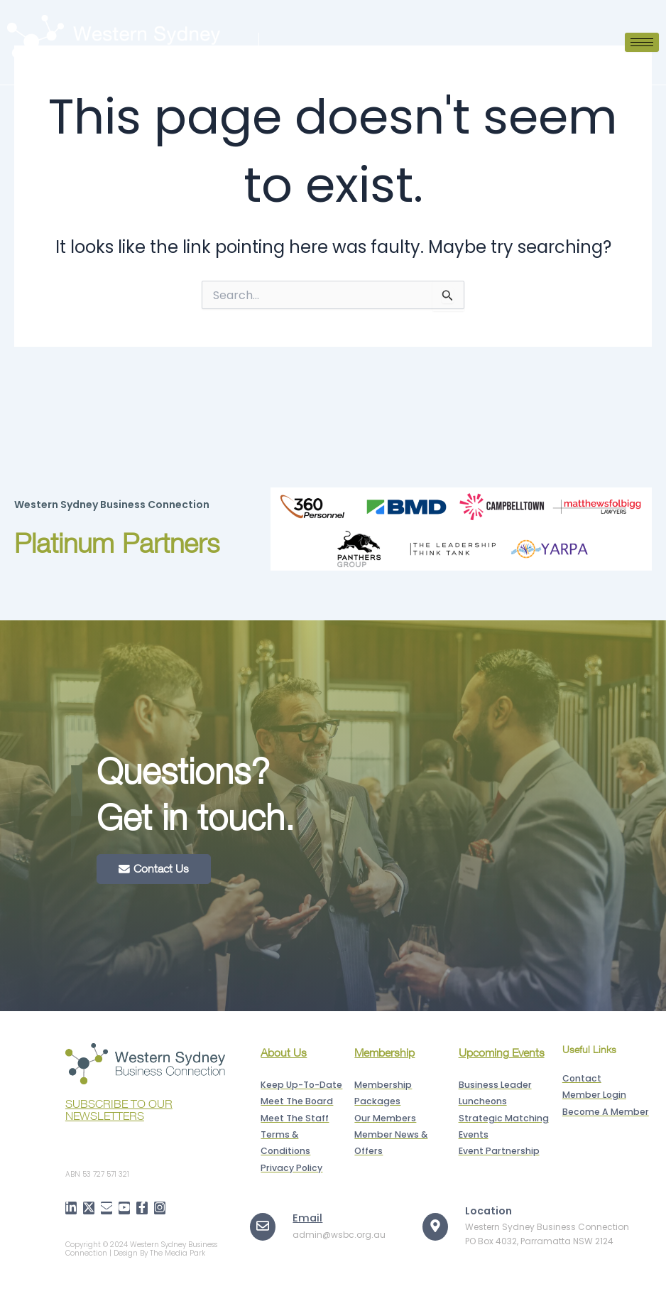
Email (306, 1215)
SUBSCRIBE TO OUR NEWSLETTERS (119, 1109)
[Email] (262, 1224)
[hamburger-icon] (642, 42)
